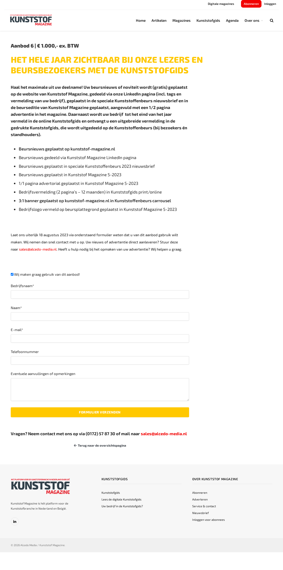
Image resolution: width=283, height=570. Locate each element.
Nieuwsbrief (200, 513)
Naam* (16, 307)
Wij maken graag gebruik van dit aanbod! (47, 274)
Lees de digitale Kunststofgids (121, 499)
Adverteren (200, 499)
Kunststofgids (208, 20)
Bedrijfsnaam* (22, 286)
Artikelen (159, 20)
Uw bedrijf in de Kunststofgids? (122, 506)
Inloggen (270, 3)
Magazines (181, 20)
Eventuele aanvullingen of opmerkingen (43, 373)
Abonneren (251, 3)
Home (141, 20)
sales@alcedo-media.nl (38, 249)
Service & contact (204, 506)
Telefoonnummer (25, 351)
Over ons (252, 20)
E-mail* (17, 329)
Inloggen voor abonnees (208, 519)
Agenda (232, 20)
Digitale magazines (221, 3)
